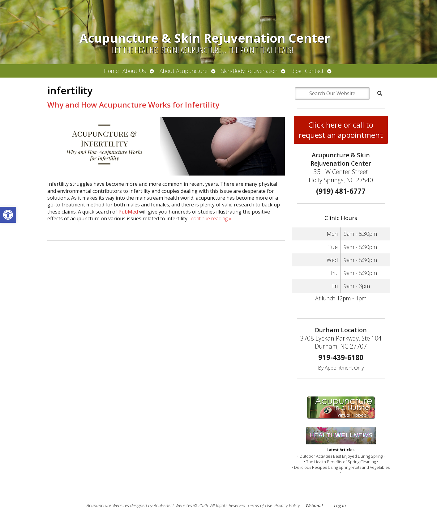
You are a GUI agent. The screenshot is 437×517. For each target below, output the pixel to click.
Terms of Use (259, 505)
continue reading (211, 218)
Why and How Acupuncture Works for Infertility (133, 105)
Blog (296, 70)
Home (111, 70)
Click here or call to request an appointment (341, 130)
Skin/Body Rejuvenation (249, 70)
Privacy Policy (287, 505)
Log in (340, 505)
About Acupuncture (184, 70)
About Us (134, 70)
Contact (314, 70)
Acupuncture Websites (108, 505)
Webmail (314, 505)
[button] (8, 215)
